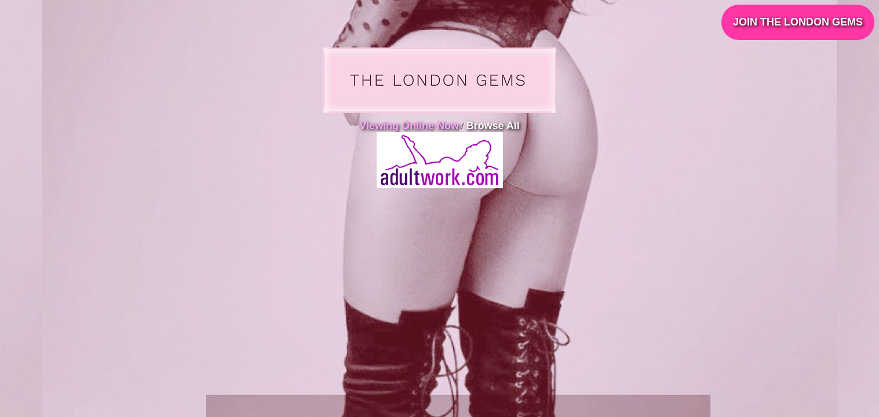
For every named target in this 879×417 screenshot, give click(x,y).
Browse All (492, 125)
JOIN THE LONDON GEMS (798, 22)
